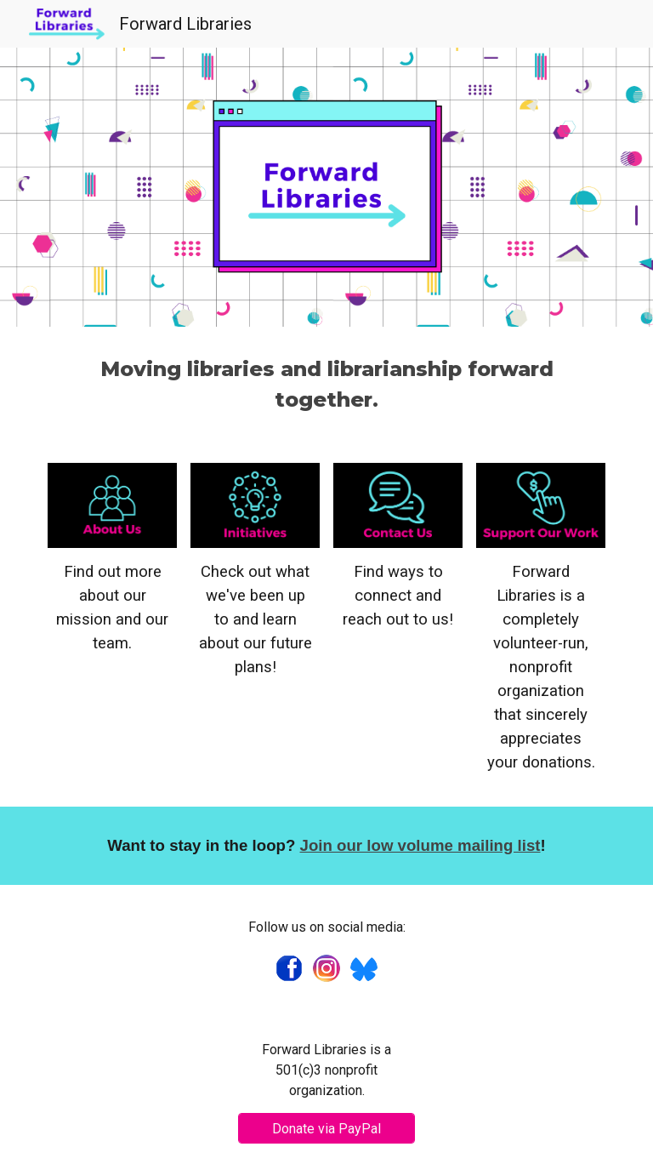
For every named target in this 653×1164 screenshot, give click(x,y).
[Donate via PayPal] (326, 1128)
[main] (326, 384)
